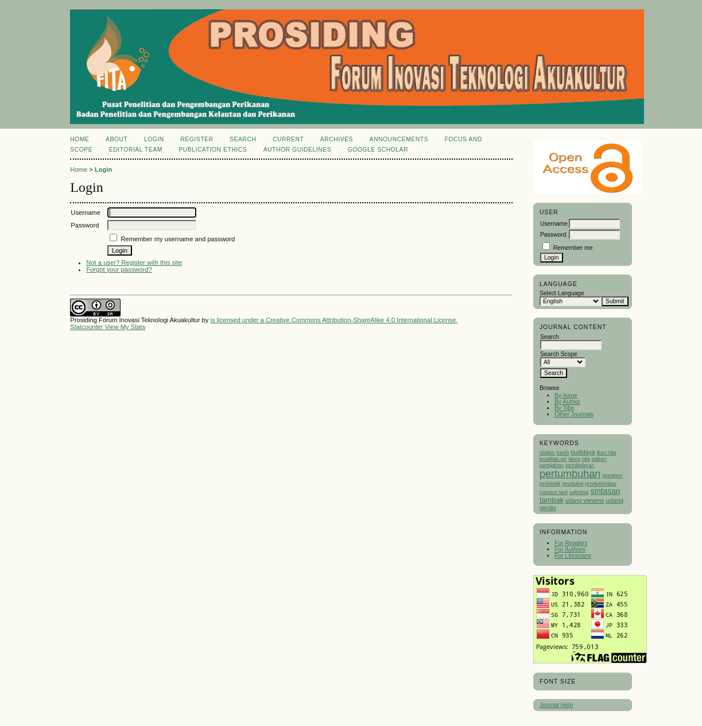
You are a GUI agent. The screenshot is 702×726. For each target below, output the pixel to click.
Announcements (399, 139)
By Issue (565, 395)
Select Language (562, 293)
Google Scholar (378, 149)
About (116, 139)
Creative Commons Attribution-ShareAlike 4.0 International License (361, 319)
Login (154, 139)
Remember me (573, 248)
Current (288, 139)
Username (554, 224)
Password (553, 234)
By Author (567, 402)
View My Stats (125, 326)
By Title (564, 408)
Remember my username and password (178, 238)
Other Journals (574, 414)
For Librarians (572, 556)
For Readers (571, 543)
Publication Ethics (213, 149)
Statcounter (86, 326)
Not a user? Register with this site (134, 262)
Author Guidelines (297, 149)
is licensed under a (238, 319)
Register (196, 139)
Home (79, 139)
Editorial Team (135, 149)
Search (243, 139)
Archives (336, 139)
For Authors (569, 549)
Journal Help (556, 705)
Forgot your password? (119, 269)
